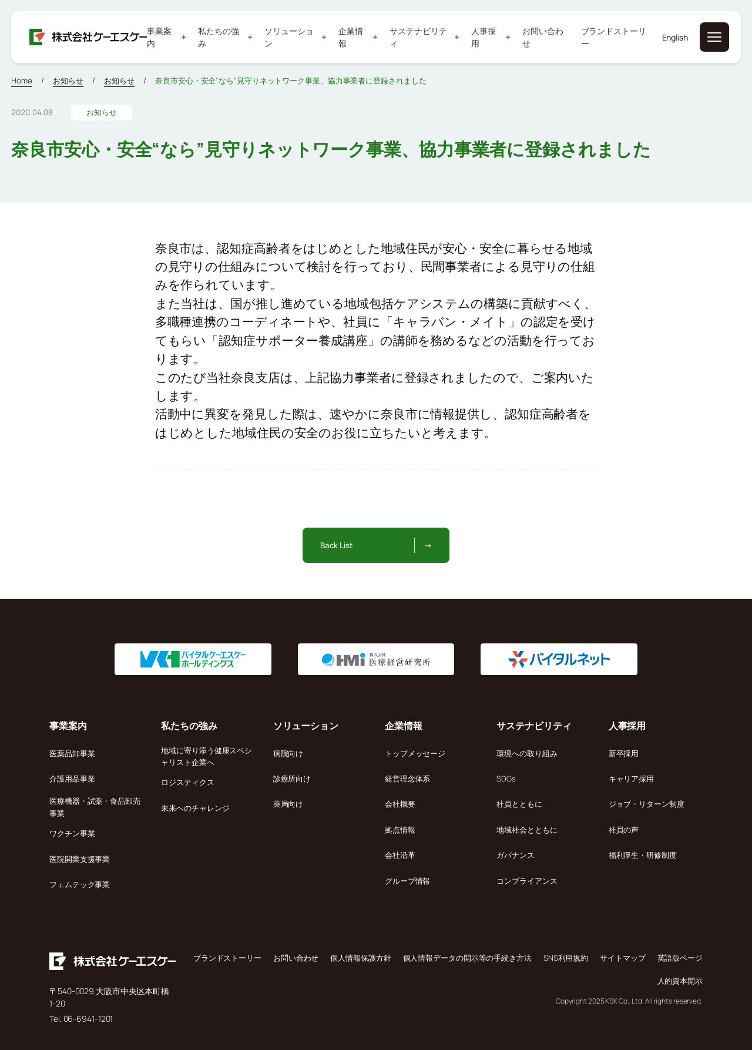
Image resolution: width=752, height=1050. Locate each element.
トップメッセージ (415, 753)
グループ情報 (407, 880)
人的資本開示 (680, 980)
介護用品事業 (72, 778)
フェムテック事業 (79, 884)
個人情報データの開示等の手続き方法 (467, 957)
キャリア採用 (631, 778)
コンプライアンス (526, 880)
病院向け (288, 753)
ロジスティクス (187, 782)
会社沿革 (400, 855)
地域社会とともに (526, 829)
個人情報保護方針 (360, 957)
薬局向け (288, 804)
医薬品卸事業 (72, 753)
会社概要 (400, 804)
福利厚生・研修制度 (643, 855)
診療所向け (292, 778)
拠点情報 (400, 829)
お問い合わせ (543, 37)
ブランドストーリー (613, 37)
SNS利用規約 (565, 957)
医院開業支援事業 (79, 859)
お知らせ (68, 80)
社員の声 (624, 829)
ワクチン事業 (72, 833)
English (675, 37)
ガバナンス (515, 855)
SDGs (506, 778)
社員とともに (519, 804)
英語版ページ (680, 957)
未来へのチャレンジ (195, 808)
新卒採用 (624, 753)
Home (21, 80)
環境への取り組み (526, 753)
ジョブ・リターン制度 (646, 804)
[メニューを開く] (714, 37)
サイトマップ (622, 957)
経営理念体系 (407, 778)
